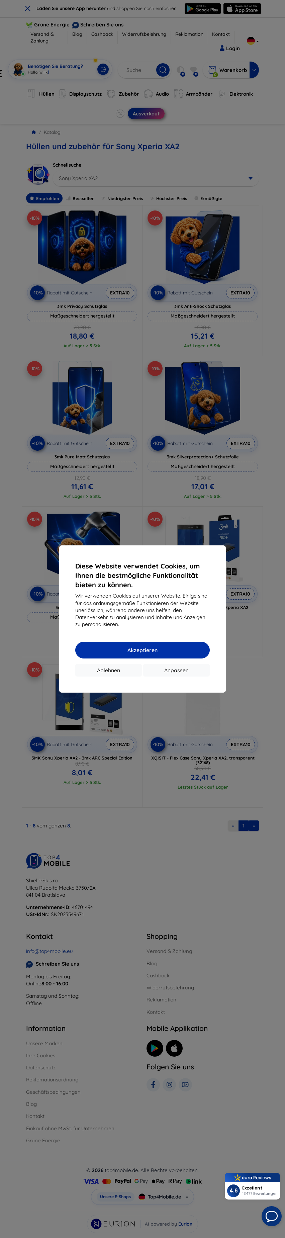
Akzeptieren (142, 650)
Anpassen (176, 670)
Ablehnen (108, 670)
